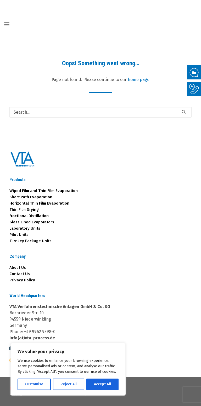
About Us (17, 267)
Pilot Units (19, 234)
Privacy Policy (22, 280)
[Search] (100, 112)
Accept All (102, 384)
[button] (183, 112)
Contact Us (19, 273)
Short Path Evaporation (30, 197)
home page (138, 79)
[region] (68, 369)
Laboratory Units (24, 228)
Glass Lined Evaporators (31, 222)
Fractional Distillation (29, 215)
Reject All (68, 384)
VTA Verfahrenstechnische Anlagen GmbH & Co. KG (59, 306)
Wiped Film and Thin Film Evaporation (43, 190)
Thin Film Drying (24, 209)
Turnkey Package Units (30, 241)
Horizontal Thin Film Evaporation (39, 203)
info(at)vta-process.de (32, 337)
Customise (34, 384)
